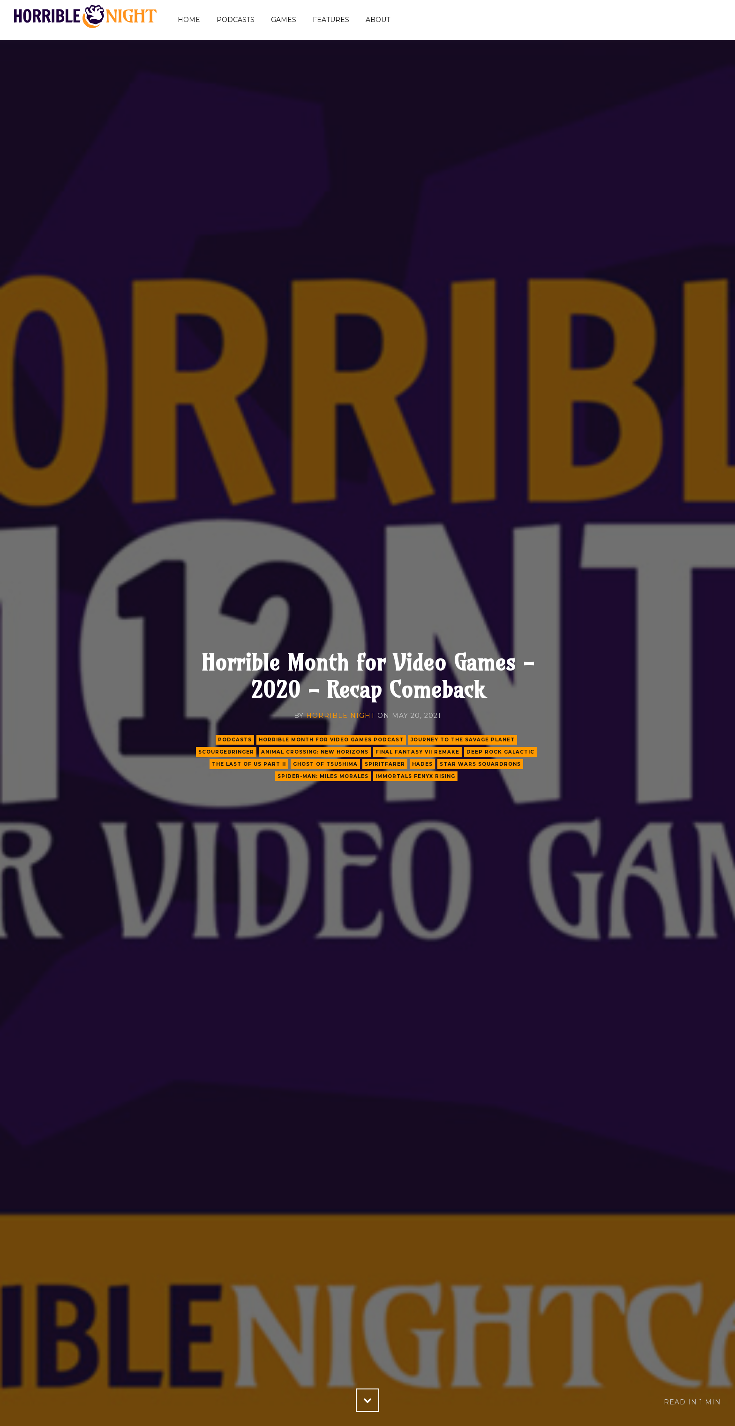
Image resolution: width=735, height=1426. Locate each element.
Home (189, 19)
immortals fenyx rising (415, 776)
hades (422, 764)
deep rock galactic (500, 752)
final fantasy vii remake (417, 752)
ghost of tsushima (325, 764)
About (378, 19)
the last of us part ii (249, 764)
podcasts (235, 740)
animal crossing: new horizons (314, 752)
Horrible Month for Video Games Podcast (331, 740)
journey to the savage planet (463, 740)
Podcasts (236, 19)
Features (331, 19)
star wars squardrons (480, 764)
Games (283, 19)
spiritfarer (385, 764)
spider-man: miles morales (323, 776)
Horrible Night (340, 715)
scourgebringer (226, 752)
